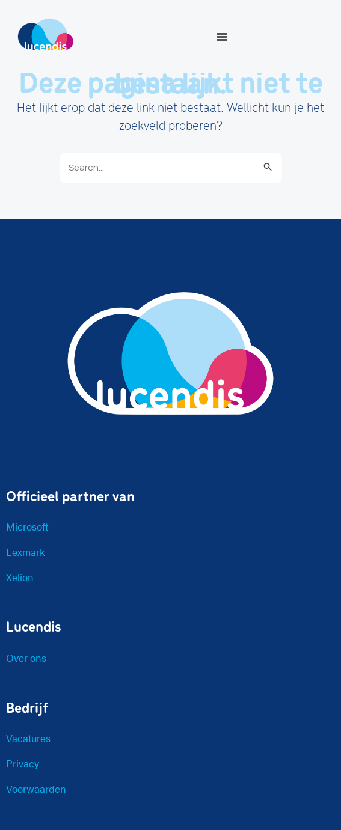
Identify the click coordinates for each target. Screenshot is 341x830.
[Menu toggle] (222, 37)
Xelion (20, 577)
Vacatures (28, 738)
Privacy (22, 763)
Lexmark (25, 552)
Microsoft (27, 526)
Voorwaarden (36, 788)
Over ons (26, 657)
